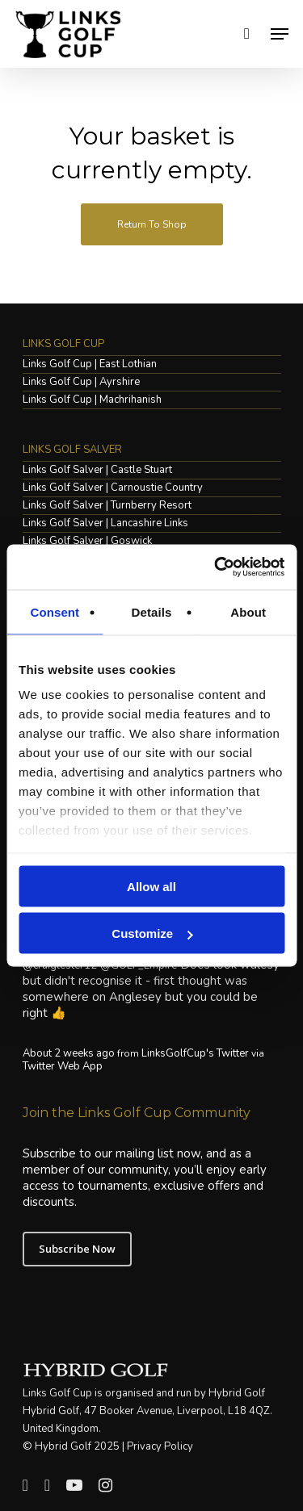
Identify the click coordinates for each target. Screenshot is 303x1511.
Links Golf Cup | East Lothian (90, 364)
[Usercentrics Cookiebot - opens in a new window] (215, 567)
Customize (152, 933)
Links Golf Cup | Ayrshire (81, 382)
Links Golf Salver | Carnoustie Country (113, 488)
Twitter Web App (63, 1066)
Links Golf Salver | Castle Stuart (97, 470)
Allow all (151, 886)
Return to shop (152, 224)
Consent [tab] (54, 611)
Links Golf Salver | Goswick (87, 541)
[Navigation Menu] (279, 34)
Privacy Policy (160, 1446)
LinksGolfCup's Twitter (195, 1053)
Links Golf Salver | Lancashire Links (105, 523)
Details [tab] (152, 611)
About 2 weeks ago (69, 1053)
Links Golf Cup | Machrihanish (92, 400)
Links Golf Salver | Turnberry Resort (107, 505)
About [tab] (248, 611)
